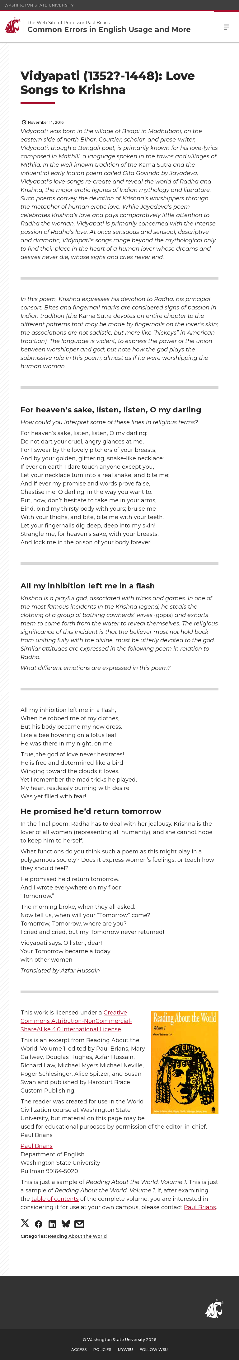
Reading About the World (77, 1236)
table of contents (55, 1198)
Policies (102, 1349)
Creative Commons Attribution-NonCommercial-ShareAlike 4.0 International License (76, 1021)
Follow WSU (154, 1349)
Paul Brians (37, 1146)
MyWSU (125, 1349)
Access (79, 1349)
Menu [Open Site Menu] (226, 26)
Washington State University (39, 5)
